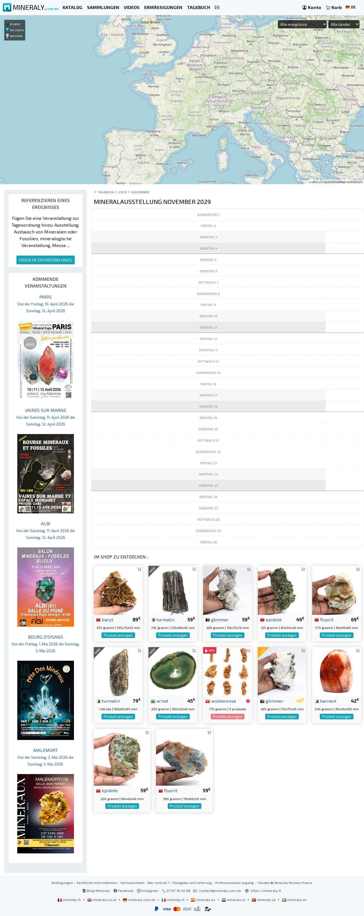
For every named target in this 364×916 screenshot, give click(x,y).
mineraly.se (294, 900)
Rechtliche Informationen (97, 883)
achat (159, 701)
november (140, 192)
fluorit (323, 619)
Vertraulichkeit (132, 883)
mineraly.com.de (139, 900)
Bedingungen (62, 883)
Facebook (123, 890)
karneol (325, 701)
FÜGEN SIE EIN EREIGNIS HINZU (45, 260)
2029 (123, 192)
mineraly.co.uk (102, 900)
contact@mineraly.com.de (220, 890)
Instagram (147, 890)
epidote (271, 619)
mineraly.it (173, 900)
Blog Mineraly (96, 890)
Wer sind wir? (158, 883)
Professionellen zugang (235, 883)
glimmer (217, 619)
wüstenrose (220, 701)
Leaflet (313, 182)
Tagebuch (106, 192)
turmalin (163, 619)
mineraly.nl (234, 900)
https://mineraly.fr (266, 890)
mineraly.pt (264, 900)
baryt (104, 619)
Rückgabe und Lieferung (192, 883)
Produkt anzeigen (118, 635)
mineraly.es (203, 900)
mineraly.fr (70, 900)
